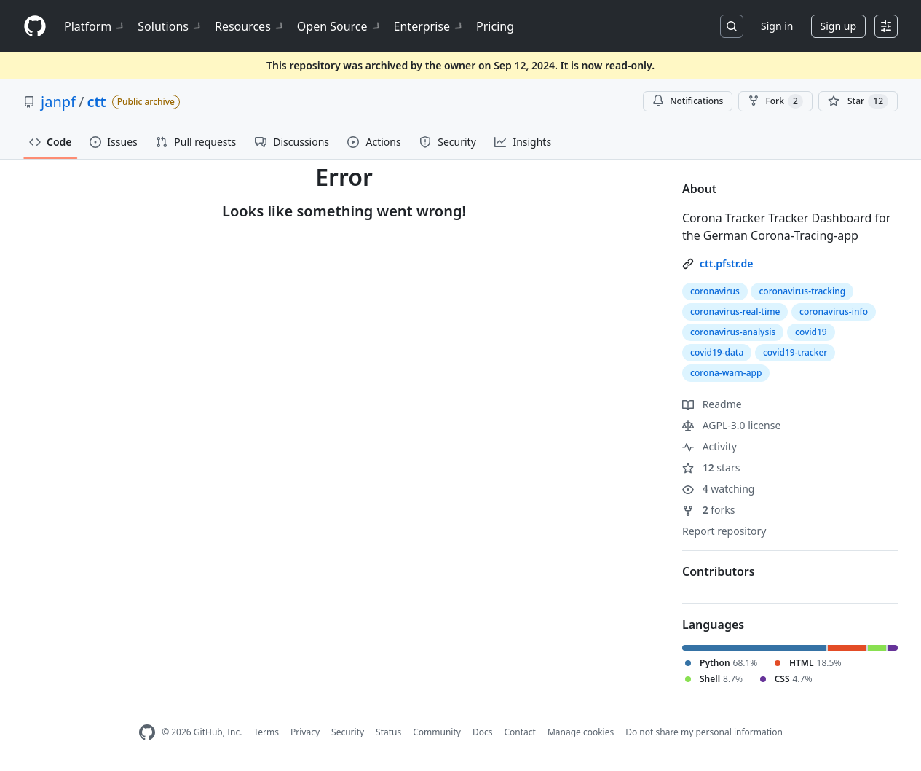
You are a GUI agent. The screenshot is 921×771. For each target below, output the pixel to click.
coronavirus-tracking (802, 291)
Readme (712, 404)
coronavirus (715, 291)
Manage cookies (581, 732)
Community (437, 732)
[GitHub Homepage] (147, 733)
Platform (95, 26)
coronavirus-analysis (732, 332)
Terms (266, 732)
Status (388, 732)
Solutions (170, 26)
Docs (483, 732)
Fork (775, 101)
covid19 (811, 332)
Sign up (838, 26)
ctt (96, 101)
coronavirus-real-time (735, 311)
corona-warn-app (726, 373)
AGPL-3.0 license (731, 425)
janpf (58, 101)
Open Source (339, 26)
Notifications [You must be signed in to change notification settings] (687, 101)
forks (708, 510)
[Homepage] (35, 27)
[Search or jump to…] (732, 26)
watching (718, 489)
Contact (519, 732)
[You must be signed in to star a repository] (858, 101)
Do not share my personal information (704, 732)
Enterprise (429, 26)
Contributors (718, 571)
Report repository (724, 531)
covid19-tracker (795, 352)
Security (347, 732)
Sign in (777, 26)
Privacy (305, 732)
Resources (250, 26)
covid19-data (716, 352)
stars (711, 467)
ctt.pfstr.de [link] (726, 263)
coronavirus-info (833, 311)
